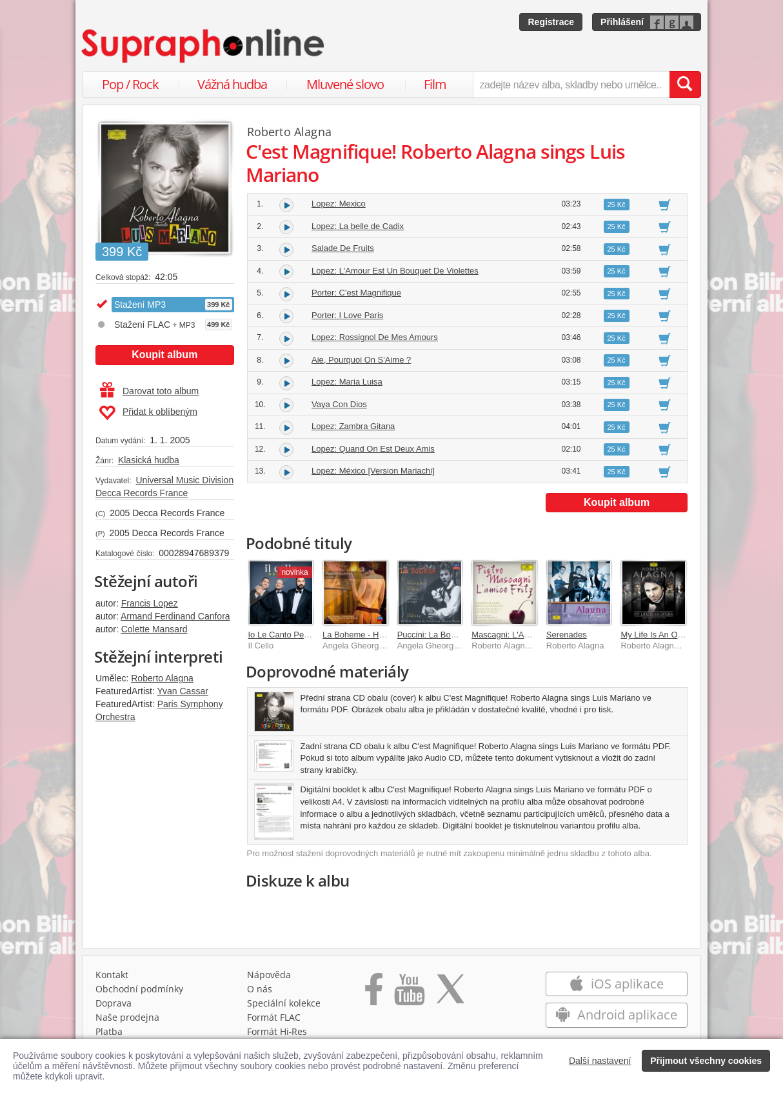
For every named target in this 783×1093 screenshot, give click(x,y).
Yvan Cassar (182, 691)
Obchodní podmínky (139, 989)
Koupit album (164, 354)
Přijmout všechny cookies (706, 1061)
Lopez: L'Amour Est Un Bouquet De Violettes (395, 271)
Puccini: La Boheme (434, 634)
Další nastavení (600, 1061)
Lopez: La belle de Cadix (358, 226)
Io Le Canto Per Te (283, 634)
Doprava (113, 1003)
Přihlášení (622, 22)
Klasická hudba (148, 460)
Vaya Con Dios (339, 404)
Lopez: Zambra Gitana (353, 426)
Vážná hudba (232, 84)
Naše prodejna (127, 1017)
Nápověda (269, 974)
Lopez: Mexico (339, 203)
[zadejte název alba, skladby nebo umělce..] (571, 84)
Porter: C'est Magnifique (356, 292)
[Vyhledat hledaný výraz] (685, 84)
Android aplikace (616, 1014)
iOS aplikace (616, 983)
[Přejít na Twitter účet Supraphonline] (450, 993)
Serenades (566, 634)
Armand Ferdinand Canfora (175, 616)
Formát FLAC (274, 1017)
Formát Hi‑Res (277, 1031)
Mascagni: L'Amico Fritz (515, 634)
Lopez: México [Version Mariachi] (373, 471)
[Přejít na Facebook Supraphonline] (374, 993)
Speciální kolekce (284, 1003)
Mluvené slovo (345, 84)
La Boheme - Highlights (366, 634)
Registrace (551, 22)
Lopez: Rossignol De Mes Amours (375, 337)
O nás (259, 989)
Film (435, 84)
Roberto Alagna (162, 678)
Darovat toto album (149, 391)
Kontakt (111, 974)
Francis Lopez (149, 603)
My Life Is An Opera (657, 634)
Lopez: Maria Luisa (347, 381)
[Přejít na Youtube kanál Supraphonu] (409, 993)
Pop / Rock (130, 84)
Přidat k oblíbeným (148, 413)
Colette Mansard (154, 629)
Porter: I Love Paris (347, 315)
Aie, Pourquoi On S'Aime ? (361, 360)
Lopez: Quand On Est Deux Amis (373, 449)
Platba (109, 1031)
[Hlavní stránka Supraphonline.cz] (204, 46)
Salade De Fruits (343, 248)
